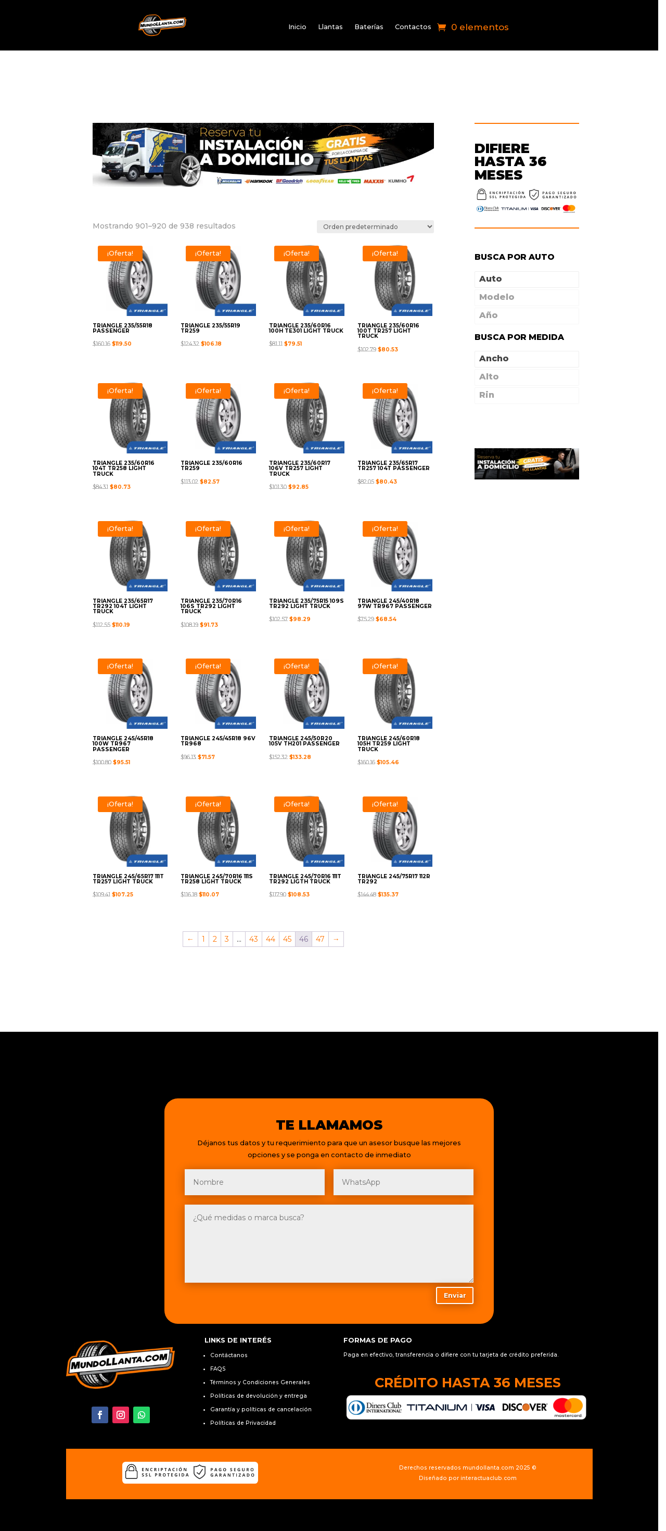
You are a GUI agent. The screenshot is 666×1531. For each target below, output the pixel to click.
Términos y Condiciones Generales (262, 1347)
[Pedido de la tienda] (380, 196)
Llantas (333, 27)
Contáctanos (231, 1320)
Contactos (416, 27)
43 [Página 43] (256, 902)
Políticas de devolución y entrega (260, 1360)
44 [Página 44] (273, 902)
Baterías (372, 27)
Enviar (460, 1259)
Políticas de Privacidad (245, 1387)
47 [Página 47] (323, 902)
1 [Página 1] (206, 902)
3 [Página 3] (230, 902)
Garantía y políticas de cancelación (263, 1374)
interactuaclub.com (494, 1442)
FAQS (220, 1333)
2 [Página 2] (218, 902)
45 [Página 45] (290, 902)
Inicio (300, 27)
